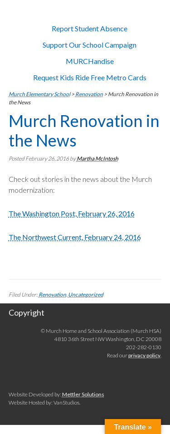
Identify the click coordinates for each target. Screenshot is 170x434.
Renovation (52, 294)
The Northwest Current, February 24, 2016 (75, 237)
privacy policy (144, 355)
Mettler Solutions (83, 394)
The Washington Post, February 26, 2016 (72, 213)
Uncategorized (85, 294)
